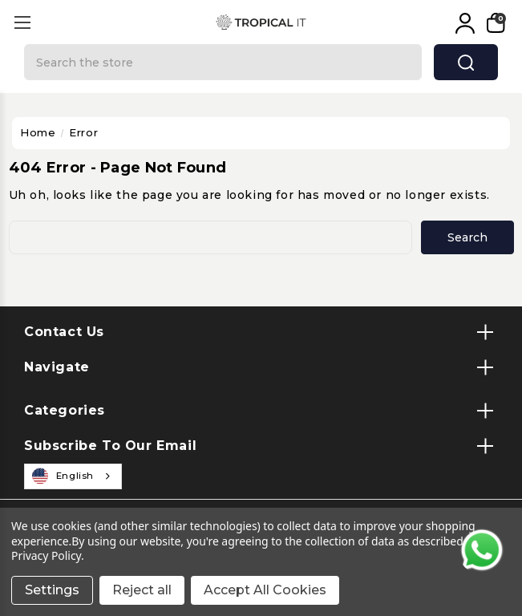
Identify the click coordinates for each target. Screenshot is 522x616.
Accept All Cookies (265, 590)
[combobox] (73, 476)
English (63, 476)
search (466, 63)
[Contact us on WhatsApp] (482, 550)
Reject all (142, 590)
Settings (52, 590)
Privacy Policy (46, 555)
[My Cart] (494, 23)
